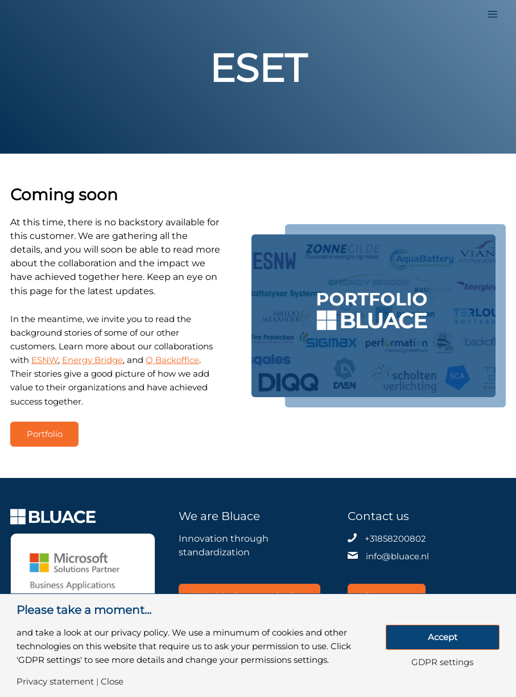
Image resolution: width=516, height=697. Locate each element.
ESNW (44, 360)
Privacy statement (55, 682)
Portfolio (45, 434)
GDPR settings (442, 662)
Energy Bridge (92, 360)
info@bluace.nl (397, 556)
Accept (442, 637)
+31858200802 (395, 539)
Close (112, 682)
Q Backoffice (172, 360)
